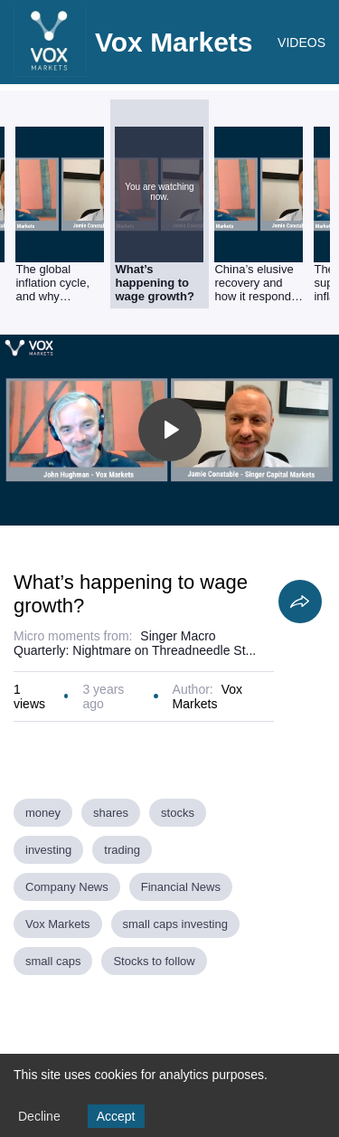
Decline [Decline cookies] (39, 1116)
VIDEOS (301, 42)
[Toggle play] (170, 429)
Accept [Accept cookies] (116, 1116)
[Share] (300, 601)
